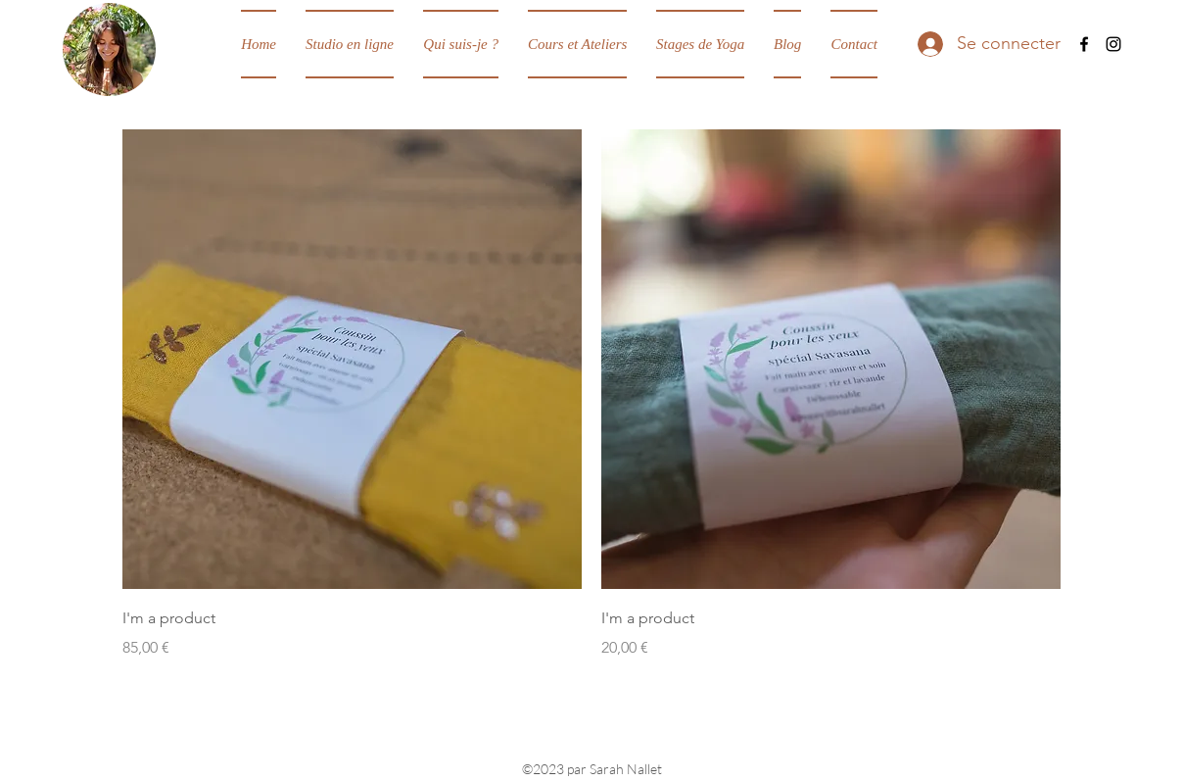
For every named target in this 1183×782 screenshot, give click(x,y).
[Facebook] (1084, 44)
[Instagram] (1113, 44)
